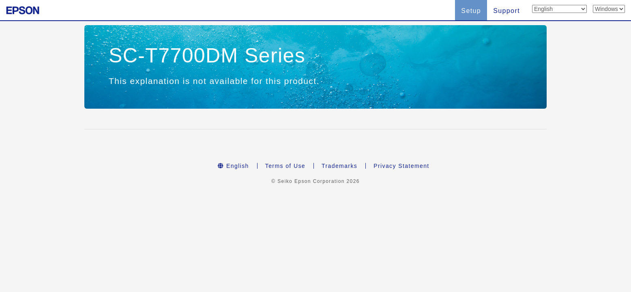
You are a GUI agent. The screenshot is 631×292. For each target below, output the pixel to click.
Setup (471, 10)
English (233, 166)
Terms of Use (285, 166)
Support (506, 10)
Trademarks (339, 166)
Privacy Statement (401, 166)
